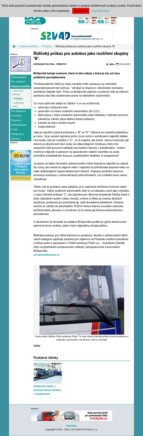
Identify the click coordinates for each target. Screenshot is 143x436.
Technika (16, 115)
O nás (14, 129)
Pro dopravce (18, 111)
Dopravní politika (29, 46)
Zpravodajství (18, 77)
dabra (110, 64)
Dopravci (16, 120)
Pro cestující (18, 81)
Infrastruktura (18, 124)
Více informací (101, 11)
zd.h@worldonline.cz (46, 254)
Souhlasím (80, 11)
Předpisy (47, 46)
